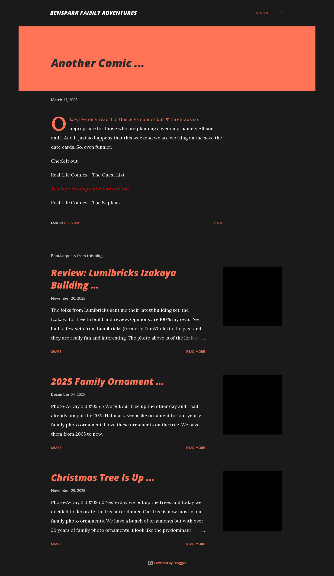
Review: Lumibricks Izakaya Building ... (113, 278)
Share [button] (217, 222)
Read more (195, 351)
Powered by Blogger (167, 563)
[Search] (262, 13)
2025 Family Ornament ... (107, 381)
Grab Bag (72, 222)
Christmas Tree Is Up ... (102, 477)
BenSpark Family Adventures (93, 13)
